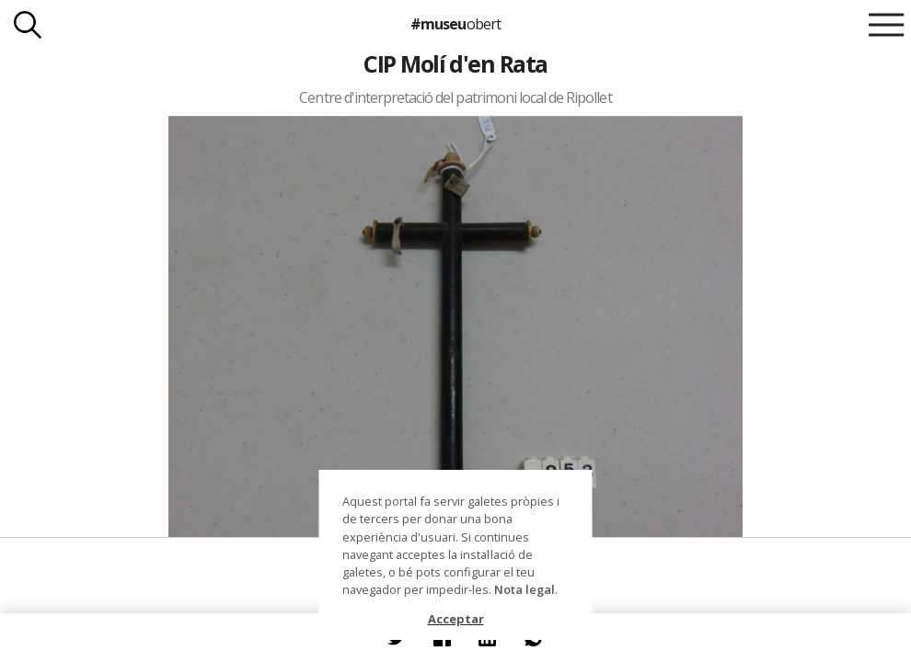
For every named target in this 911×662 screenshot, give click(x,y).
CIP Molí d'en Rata (455, 63)
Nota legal (524, 589)
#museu (455, 24)
